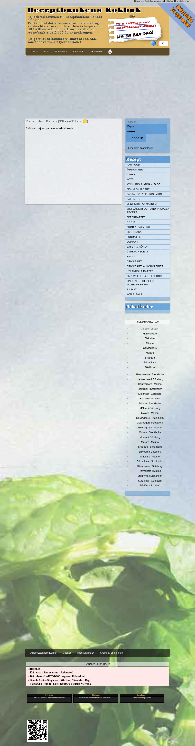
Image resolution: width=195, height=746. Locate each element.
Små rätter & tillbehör (144, 276)
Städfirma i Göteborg (150, 480)
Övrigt (132, 174)
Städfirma (149, 367)
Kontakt (34, 51)
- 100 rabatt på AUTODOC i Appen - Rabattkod (55, 676)
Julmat (132, 289)
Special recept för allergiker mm (141, 283)
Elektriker (150, 338)
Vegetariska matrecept (144, 204)
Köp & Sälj (134, 294)
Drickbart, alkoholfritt (145, 266)
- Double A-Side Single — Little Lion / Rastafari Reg (58, 680)
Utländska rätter (140, 271)
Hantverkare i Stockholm (150, 374)
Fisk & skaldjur (138, 189)
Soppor (132, 241)
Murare (150, 352)
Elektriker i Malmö (150, 398)
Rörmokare (150, 362)
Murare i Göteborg (149, 437)
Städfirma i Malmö (150, 485)
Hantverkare (150, 333)
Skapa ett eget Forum (111, 652)
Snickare (150, 357)
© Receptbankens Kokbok (43, 652)
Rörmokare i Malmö (150, 470)
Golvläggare (150, 347)
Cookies (67, 652)
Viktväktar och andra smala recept (148, 211)
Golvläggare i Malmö (150, 427)
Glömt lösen (146, 148)
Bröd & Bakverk (138, 227)
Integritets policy (85, 652)
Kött (130, 179)
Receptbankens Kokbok (84, 10)
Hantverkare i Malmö (150, 384)
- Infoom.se (33, 668)
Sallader (133, 199)
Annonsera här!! (98, 663)
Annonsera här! (148, 322)
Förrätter (135, 237)
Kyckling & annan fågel (144, 184)
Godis (131, 222)
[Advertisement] (97, 86)
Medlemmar (61, 51)
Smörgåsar (135, 232)
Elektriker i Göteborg (149, 393)
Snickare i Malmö (149, 456)
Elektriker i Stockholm (150, 388)
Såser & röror (138, 246)
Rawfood (133, 164)
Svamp (131, 256)
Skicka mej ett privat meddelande (49, 128)
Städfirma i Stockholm (150, 475)
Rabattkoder (139, 306)
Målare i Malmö (150, 413)
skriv (46, 51)
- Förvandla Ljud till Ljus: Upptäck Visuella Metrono (58, 683)
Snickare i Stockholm (150, 446)
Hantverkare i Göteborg (150, 379)
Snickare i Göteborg (150, 451)
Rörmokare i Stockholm (150, 461)
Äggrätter (135, 169)
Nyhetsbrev (96, 51)
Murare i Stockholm (150, 432)
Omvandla (78, 51)
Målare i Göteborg (150, 408)
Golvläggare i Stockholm (150, 417)
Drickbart (134, 261)
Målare (150, 343)
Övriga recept (137, 251)
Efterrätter (136, 217)
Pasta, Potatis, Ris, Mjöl (145, 194)
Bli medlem (133, 148)
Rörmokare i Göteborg (149, 466)
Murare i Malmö (150, 442)
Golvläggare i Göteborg (150, 422)
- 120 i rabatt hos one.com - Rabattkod (49, 672)
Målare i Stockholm (150, 403)
